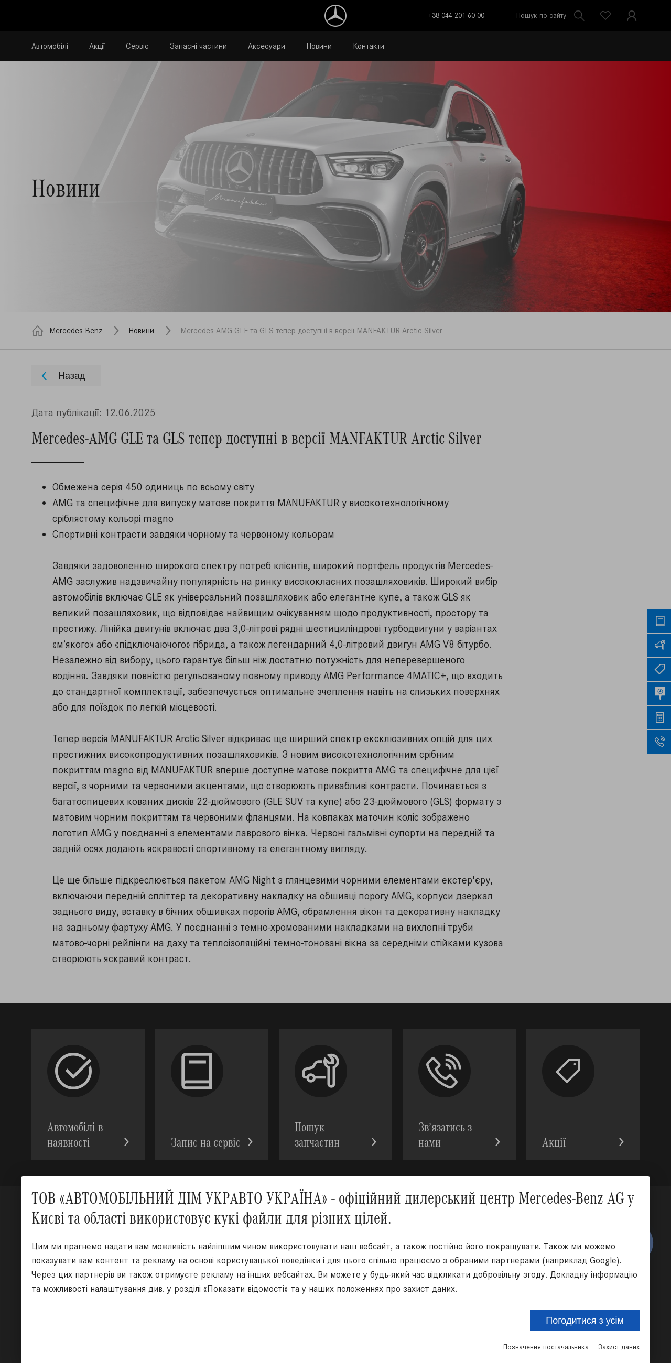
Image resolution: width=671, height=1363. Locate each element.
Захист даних (619, 1347)
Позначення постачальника (546, 1347)
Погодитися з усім (585, 1320)
